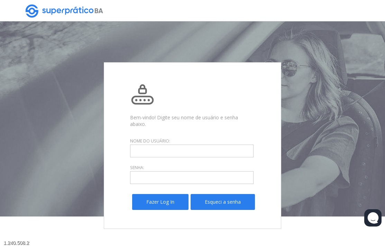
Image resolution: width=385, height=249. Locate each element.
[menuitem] (160, 202)
